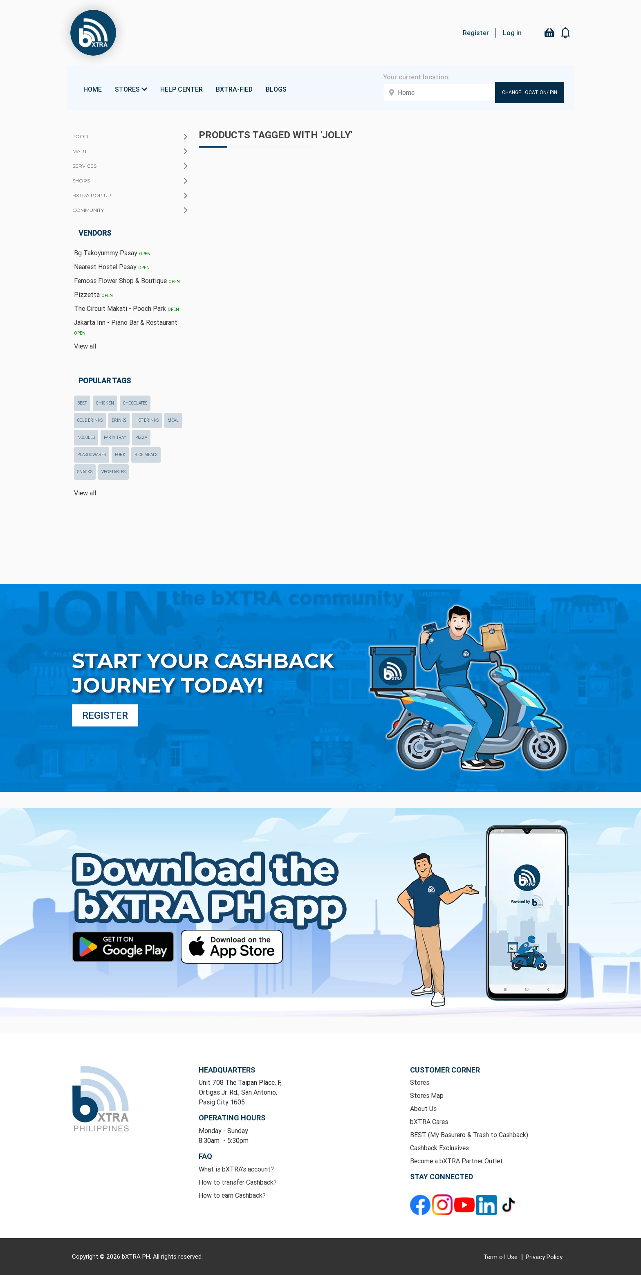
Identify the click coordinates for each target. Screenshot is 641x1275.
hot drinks (147, 420)
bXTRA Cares (429, 1122)
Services (84, 166)
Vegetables (113, 471)
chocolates (135, 403)
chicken (105, 403)
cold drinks (90, 420)
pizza (141, 437)
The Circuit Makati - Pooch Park (126, 308)
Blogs (276, 89)
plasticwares (91, 454)
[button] (566, 32)
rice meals (145, 454)
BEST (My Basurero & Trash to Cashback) (469, 1135)
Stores (419, 1082)
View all (85, 346)
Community (88, 210)
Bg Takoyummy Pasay (112, 253)
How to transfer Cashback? (238, 1182)
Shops (81, 181)
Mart (79, 151)
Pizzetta (93, 294)
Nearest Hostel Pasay (112, 267)
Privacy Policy (544, 1257)
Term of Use (501, 1257)
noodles (86, 437)
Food (80, 136)
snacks (84, 471)
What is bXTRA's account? (236, 1169)
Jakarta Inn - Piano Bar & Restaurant (125, 327)
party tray (115, 437)
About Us (423, 1108)
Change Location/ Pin (529, 92)
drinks (119, 420)
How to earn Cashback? (232, 1195)
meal (173, 420)
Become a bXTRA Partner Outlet (456, 1161)
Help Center (181, 89)
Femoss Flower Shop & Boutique (127, 281)
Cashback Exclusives (439, 1148)
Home (92, 89)
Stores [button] (131, 89)
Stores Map (427, 1095)
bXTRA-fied (234, 89)
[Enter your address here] (439, 92)
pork (120, 454)
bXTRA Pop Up (91, 195)
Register (476, 33)
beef (82, 403)
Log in (512, 33)
